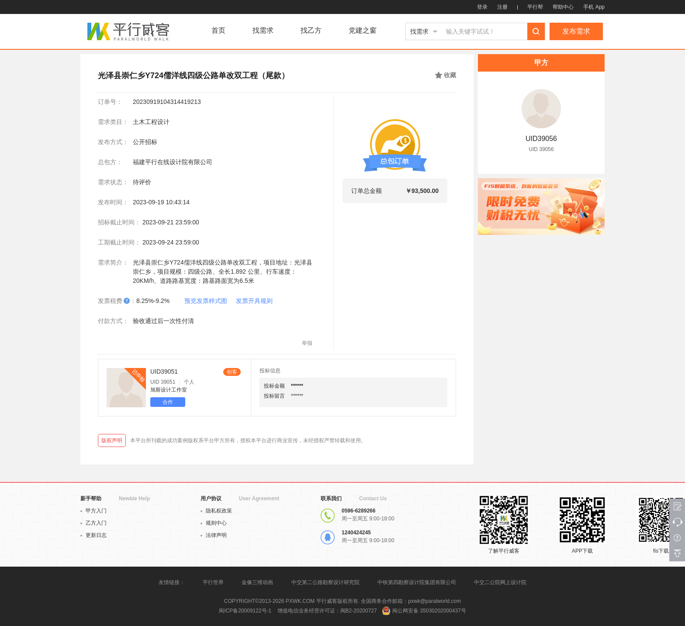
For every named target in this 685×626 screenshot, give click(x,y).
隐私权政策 (216, 510)
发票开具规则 (254, 300)
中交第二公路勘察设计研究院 (326, 582)
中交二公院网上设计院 (500, 582)
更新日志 (93, 535)
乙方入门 (93, 523)
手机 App (594, 7)
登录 (482, 7)
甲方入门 (93, 510)
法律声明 (214, 535)
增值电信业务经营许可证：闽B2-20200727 (327, 611)
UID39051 (164, 371)
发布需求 (576, 31)
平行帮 (535, 7)
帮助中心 (563, 7)
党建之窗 (363, 30)
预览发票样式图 (205, 300)
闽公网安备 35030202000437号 (429, 611)
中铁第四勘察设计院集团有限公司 (416, 582)
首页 (218, 30)
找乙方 (311, 30)
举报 (307, 343)
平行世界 (213, 582)
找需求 (263, 30)
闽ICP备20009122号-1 (245, 611)
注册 (502, 7)
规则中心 (214, 523)
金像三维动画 (257, 582)
